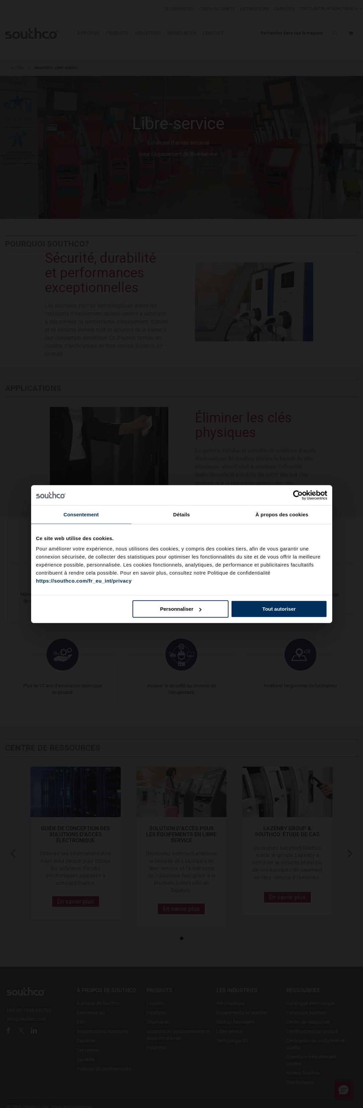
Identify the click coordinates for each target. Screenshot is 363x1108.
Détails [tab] (181, 514)
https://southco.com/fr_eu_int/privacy (84, 581)
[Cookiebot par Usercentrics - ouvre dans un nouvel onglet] (298, 495)
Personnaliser (180, 609)
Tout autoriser (279, 609)
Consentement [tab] (81, 514)
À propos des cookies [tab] (282, 514)
